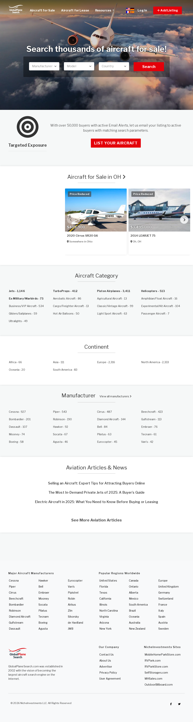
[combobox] (44, 66)
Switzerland (165, 598)
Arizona (104, 622)
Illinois (103, 604)
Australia (134, 622)
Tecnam (43, 616)
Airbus (72, 604)
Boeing (43, 622)
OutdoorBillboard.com (159, 684)
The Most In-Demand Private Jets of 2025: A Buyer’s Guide (96, 492)
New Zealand (137, 628)
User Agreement (110, 678)
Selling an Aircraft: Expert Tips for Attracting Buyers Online (96, 483)
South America (138, 604)
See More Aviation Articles (96, 520)
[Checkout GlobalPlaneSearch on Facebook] (171, 704)
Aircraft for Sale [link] (42, 10)
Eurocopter (75, 580)
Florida (103, 586)
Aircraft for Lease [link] (75, 10)
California (105, 598)
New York (105, 628)
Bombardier (16, 604)
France (162, 604)
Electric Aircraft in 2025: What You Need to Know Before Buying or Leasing (96, 502)
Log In (142, 10)
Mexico (134, 598)
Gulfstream (16, 622)
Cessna (14, 580)
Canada (134, 580)
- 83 (65, 369)
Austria (163, 622)
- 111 (58, 362)
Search (148, 66)
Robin (71, 598)
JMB (70, 628)
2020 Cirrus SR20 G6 (82, 235)
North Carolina (108, 610)
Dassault (14, 628)
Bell (40, 586)
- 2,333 (155, 362)
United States (108, 580)
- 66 (15, 362)
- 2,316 (106, 362)
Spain (161, 616)
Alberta (133, 592)
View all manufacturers (115, 396)
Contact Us (106, 654)
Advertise (105, 666)
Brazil (132, 610)
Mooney (43, 598)
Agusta (43, 628)
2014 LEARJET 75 (142, 235)
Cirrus (12, 592)
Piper (12, 586)
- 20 (17, 369)
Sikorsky (73, 616)
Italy (161, 610)
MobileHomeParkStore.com (163, 654)
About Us (105, 660)
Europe (163, 580)
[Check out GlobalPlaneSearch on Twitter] (179, 704)
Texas (103, 592)
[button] (167, 10)
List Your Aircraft (116, 143)
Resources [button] (106, 10)
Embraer (43, 592)
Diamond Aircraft (20, 616)
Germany (164, 592)
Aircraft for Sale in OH (96, 177)
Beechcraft (16, 598)
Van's (71, 586)
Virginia (104, 616)
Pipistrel (73, 592)
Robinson (15, 610)
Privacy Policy (108, 672)
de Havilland (75, 622)
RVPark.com (153, 660)
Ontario (134, 586)
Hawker (43, 580)
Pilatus (42, 610)
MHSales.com (153, 678)
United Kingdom (168, 586)
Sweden (163, 628)
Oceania (134, 616)
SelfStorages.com (156, 672)
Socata (43, 604)
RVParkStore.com (156, 666)
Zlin (70, 610)
